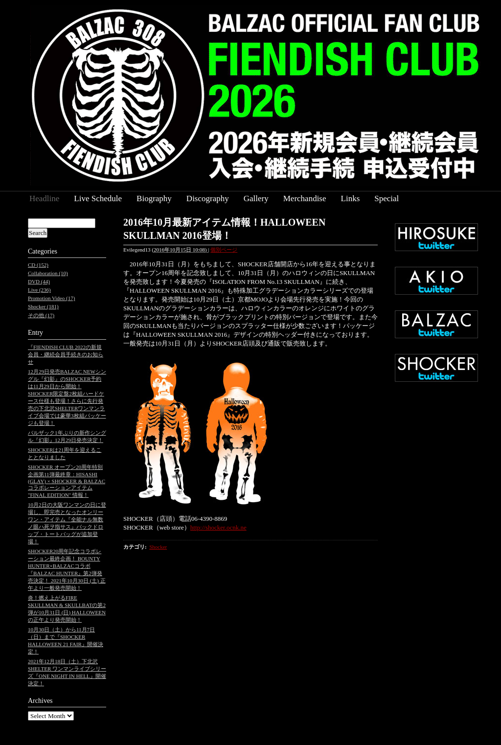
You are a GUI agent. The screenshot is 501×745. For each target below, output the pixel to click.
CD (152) (38, 265)
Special (386, 198)
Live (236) (39, 290)
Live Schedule (98, 198)
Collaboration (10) (48, 273)
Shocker (158, 547)
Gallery (256, 198)
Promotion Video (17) (51, 298)
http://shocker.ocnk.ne (218, 527)
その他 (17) (41, 315)
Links (350, 198)
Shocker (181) (43, 306)
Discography (207, 198)
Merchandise (304, 198)
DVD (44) (39, 281)
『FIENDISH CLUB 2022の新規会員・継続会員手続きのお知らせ (65, 354)
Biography (154, 198)
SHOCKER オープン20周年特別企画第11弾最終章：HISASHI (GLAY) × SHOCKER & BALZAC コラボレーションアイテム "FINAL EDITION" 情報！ (66, 481)
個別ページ (223, 250)
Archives (40, 700)
